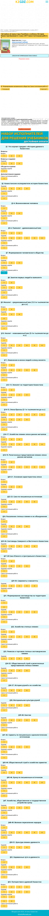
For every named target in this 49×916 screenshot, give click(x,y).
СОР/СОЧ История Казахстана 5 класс (24, 55)
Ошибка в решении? (24, 129)
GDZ (24, 1)
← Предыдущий (5, 89)
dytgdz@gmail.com (24, 914)
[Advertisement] (24, 16)
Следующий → (44, 89)
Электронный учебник (20, 42)
